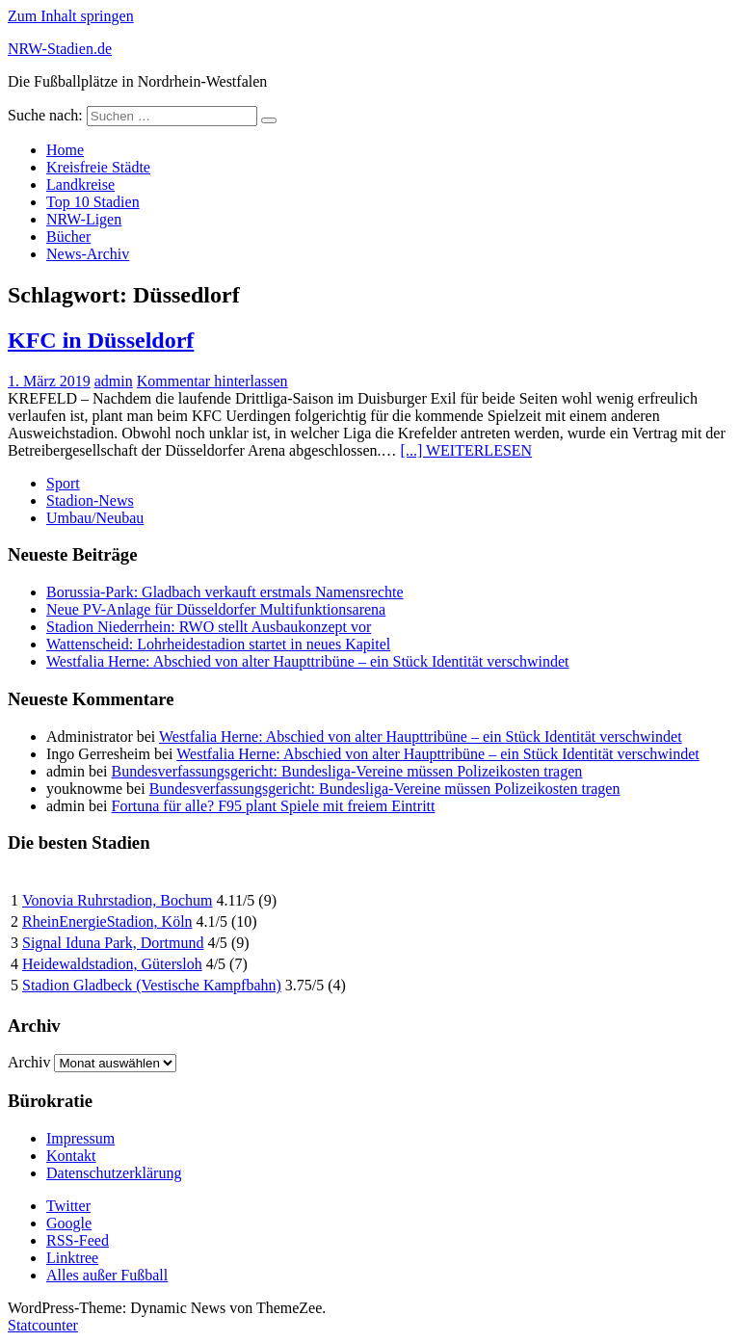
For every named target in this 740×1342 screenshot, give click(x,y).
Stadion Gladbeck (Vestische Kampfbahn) (151, 985)
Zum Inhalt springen (71, 16)
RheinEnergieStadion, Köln (107, 921)
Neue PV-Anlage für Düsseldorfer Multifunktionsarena (215, 609)
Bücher (68, 236)
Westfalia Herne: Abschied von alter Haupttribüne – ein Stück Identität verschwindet (307, 661)
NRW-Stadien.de (60, 48)
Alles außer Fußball (107, 1275)
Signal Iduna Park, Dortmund (112, 942)
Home (65, 150)
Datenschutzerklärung (113, 1173)
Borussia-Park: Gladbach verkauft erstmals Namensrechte (225, 592)
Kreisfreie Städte (98, 167)
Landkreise (80, 184)
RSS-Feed (77, 1240)
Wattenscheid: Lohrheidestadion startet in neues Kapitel (218, 644)
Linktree (72, 1258)
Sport (63, 483)
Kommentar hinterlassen (212, 381)
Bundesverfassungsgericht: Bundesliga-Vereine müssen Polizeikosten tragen (347, 771)
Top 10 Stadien (93, 202)
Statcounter (43, 1325)
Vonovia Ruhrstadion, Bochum (117, 900)
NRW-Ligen (83, 219)
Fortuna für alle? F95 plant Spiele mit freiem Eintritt (274, 806)
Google (69, 1223)
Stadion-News (90, 500)
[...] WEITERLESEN (467, 450)
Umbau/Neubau (95, 518)
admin (113, 381)
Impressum (80, 1138)
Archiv (29, 1062)
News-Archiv (87, 254)
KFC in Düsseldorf (101, 340)
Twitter (68, 1205)
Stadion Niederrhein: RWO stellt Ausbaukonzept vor (208, 626)
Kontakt (71, 1155)
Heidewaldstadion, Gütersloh (112, 964)
